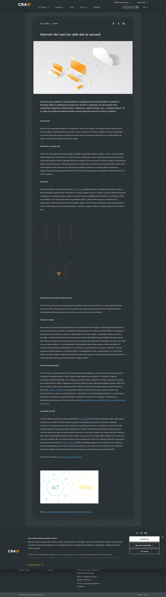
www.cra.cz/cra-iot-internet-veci (70, 457)
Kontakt (100, 7)
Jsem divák (23, 547)
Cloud (49, 551)
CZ (145, 7)
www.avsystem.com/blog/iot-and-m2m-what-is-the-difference (69, 512)
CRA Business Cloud (68, 442)
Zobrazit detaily (34, 593)
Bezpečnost (51, 558)
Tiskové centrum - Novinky (86, 551)
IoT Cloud (78, 189)
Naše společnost (82, 547)
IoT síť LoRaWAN (84, 419)
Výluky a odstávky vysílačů (28, 551)
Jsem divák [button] (142, 2)
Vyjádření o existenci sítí (26, 554)
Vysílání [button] (61, 7)
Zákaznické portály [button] (121, 2)
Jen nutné (144, 579)
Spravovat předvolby (144, 573)
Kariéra (79, 554)
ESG (74, 7)
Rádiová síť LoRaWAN (57, 390)
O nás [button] (86, 7)
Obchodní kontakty (24, 558)
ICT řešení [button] (44, 7)
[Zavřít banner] (162, 565)
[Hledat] (130, 7)
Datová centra (52, 547)
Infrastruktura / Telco (54, 554)
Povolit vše (144, 567)
